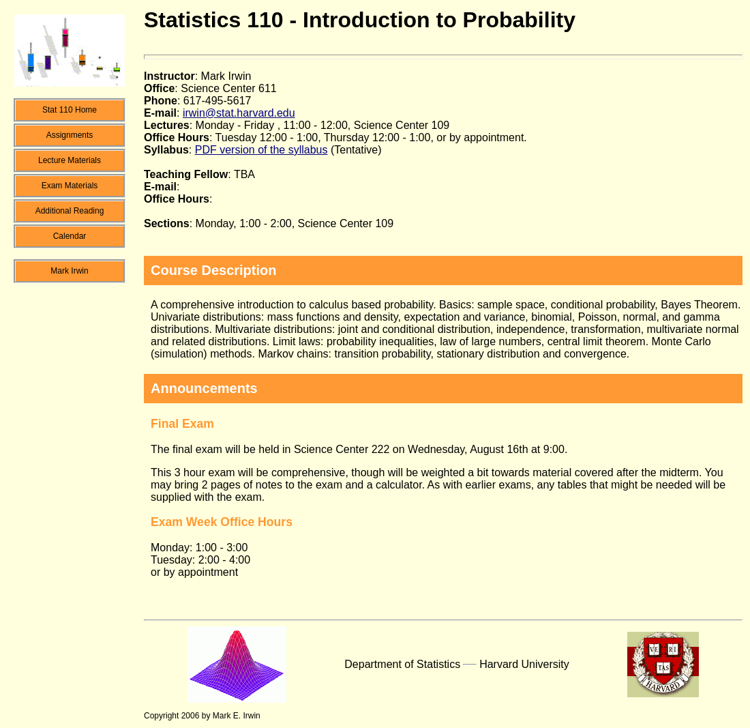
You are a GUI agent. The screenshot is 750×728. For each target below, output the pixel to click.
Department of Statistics (402, 664)
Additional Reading (69, 211)
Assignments (69, 135)
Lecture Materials (69, 160)
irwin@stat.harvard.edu (239, 113)
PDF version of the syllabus (261, 150)
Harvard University (524, 664)
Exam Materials (70, 185)
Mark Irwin (69, 271)
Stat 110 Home (69, 110)
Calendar (70, 236)
